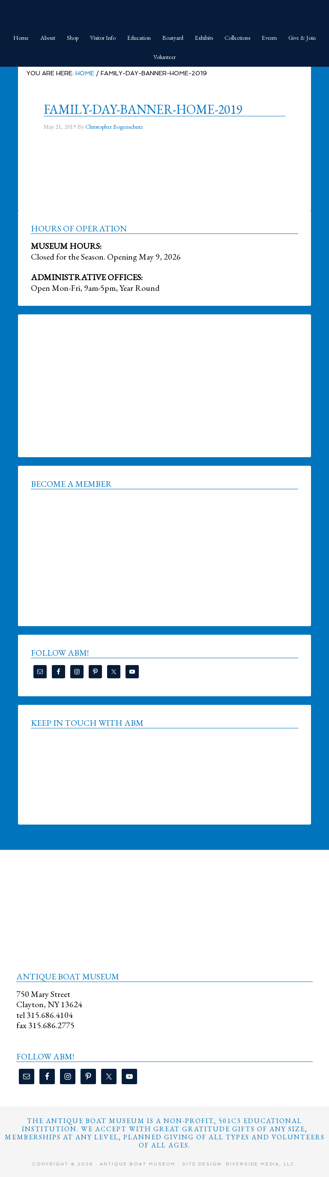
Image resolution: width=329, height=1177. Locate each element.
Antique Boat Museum (164, 13)
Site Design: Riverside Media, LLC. (239, 1164)
